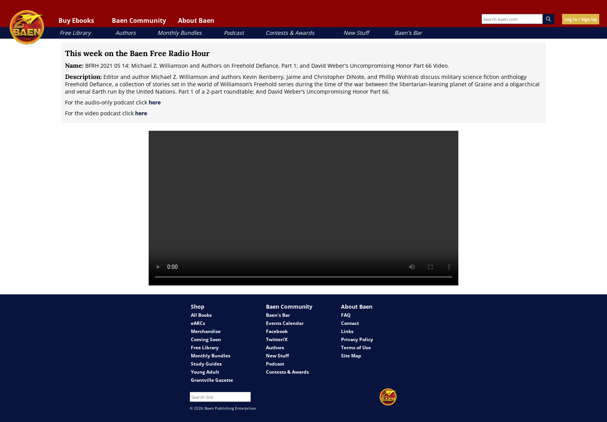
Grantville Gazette (212, 380)
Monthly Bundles (180, 32)
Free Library (75, 32)
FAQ (346, 315)
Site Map (351, 355)
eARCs (198, 323)
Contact (350, 323)
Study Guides (206, 363)
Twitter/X (277, 339)
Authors (125, 32)
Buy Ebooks (76, 20)
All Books (201, 315)
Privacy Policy (357, 339)
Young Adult (205, 372)
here (155, 102)
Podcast (234, 32)
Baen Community (139, 20)
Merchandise (206, 331)
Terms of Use (356, 347)
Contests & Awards (290, 32)
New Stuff (356, 32)
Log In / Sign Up (580, 19)
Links (347, 331)
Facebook (277, 331)
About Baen (196, 20)
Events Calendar (285, 323)
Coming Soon (206, 339)
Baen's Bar (408, 32)
